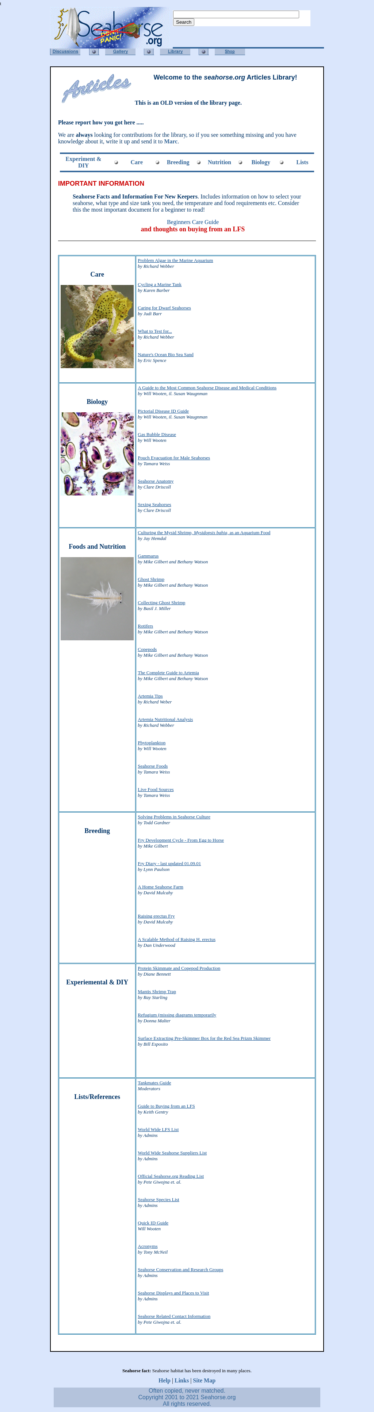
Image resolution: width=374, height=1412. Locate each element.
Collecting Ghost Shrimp (161, 602)
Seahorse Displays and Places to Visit (173, 1293)
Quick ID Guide (153, 1223)
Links (182, 1380)
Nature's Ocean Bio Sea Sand (166, 354)
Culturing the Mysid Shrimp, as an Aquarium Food (204, 532)
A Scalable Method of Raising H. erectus (176, 939)
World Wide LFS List (158, 1129)
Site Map (204, 1380)
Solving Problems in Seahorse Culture (174, 816)
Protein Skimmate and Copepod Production (179, 968)
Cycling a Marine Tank (160, 284)
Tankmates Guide (154, 1082)
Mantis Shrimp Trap (157, 991)
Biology (261, 162)
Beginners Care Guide (193, 222)
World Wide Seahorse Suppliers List (172, 1153)
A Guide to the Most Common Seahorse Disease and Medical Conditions (207, 387)
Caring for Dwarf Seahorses (164, 307)
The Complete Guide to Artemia (168, 672)
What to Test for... (155, 331)
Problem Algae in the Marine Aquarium (175, 260)
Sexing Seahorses (154, 504)
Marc (171, 141)
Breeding (178, 162)
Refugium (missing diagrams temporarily (177, 1015)
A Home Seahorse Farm (160, 887)
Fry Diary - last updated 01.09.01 (169, 863)
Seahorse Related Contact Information (174, 1316)
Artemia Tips (150, 696)
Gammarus (148, 556)
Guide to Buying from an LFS (166, 1106)
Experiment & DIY (83, 162)
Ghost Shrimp (151, 579)
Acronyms (147, 1246)
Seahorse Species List (158, 1199)
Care (137, 162)
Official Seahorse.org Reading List (171, 1176)
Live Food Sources (155, 789)
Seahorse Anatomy (155, 481)
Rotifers (145, 626)
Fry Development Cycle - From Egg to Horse (181, 840)
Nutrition (219, 162)
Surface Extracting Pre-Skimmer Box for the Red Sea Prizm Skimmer (204, 1038)
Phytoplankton (151, 742)
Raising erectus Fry (156, 916)
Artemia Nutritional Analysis (165, 719)
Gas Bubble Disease (157, 434)
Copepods (147, 649)
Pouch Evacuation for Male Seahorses (174, 457)
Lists (302, 162)
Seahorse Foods (153, 766)
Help (165, 1380)
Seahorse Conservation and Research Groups (180, 1269)
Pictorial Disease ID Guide (163, 411)
